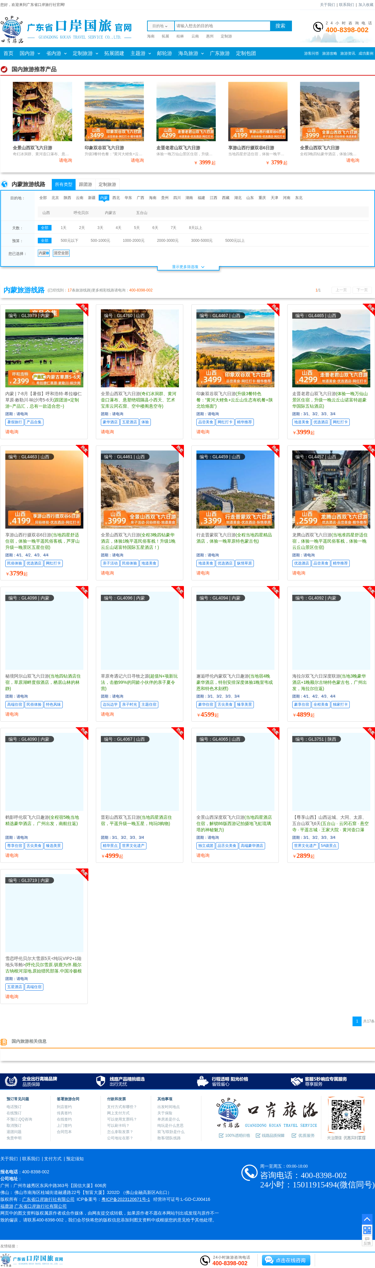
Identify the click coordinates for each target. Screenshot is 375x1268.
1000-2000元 (133, 240)
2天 (82, 228)
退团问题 (14, 1132)
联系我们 (346, 4)
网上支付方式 (118, 1113)
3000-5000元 (202, 240)
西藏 (225, 198)
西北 (116, 198)
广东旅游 (220, 53)
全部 (43, 198)
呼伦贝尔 (81, 213)
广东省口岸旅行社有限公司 (48, 1199)
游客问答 (311, 53)
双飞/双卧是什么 (171, 1132)
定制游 (226, 36)
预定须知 (75, 1158)
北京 (55, 198)
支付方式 (53, 1158)
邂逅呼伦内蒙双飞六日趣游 (234, 682)
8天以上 (195, 228)
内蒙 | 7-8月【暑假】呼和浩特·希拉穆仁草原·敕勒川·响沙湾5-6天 (43, 400)
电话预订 (14, 1107)
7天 (174, 228)
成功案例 (365, 53)
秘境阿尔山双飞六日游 (43, 682)
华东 (128, 198)
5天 (137, 228)
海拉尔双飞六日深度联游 (329, 682)
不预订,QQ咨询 (19, 1119)
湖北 (238, 198)
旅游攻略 (329, 53)
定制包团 (246, 53)
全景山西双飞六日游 (32, 147)
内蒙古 (110, 213)
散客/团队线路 (169, 1138)
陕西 (67, 198)
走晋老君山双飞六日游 (178, 147)
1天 (64, 228)
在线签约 (64, 1119)
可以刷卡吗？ (118, 1125)
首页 (8, 53)
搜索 (280, 25)
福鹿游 (6, 1206)
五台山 (141, 213)
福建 (201, 198)
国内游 (30, 53)
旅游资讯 (347, 53)
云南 (195, 36)
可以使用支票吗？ (122, 1119)
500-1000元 (101, 240)
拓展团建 (114, 53)
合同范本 (64, 1132)
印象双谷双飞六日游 (104, 147)
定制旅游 (85, 53)
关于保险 (164, 1113)
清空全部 (61, 253)
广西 (140, 198)
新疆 (92, 198)
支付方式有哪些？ (122, 1107)
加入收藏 (365, 4)
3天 (100, 228)
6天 (155, 228)
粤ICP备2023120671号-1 (125, 1199)
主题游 (141, 53)
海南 (151, 36)
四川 (177, 198)
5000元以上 (235, 240)
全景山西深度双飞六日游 (234, 823)
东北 (299, 198)
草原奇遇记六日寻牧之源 (139, 682)
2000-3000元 (168, 240)
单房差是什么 (168, 1119)
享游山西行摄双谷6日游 (251, 147)
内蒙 (104, 198)
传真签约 (64, 1113)
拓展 (165, 36)
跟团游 (85, 184)
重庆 (262, 198)
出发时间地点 (168, 1107)
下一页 (362, 290)
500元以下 (69, 240)
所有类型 (63, 184)
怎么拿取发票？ (120, 1132)
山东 (250, 198)
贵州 (165, 198)
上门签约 (64, 1125)
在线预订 (14, 1113)
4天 (119, 228)
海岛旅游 (191, 53)
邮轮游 (164, 53)
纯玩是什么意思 (170, 1125)
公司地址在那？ (120, 1138)
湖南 (189, 198)
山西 (46, 213)
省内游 (56, 53)
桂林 (180, 36)
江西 (213, 198)
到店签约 (64, 1107)
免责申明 (14, 1138)
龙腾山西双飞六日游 (330, 541)
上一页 (341, 290)
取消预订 (14, 1125)
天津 (274, 198)
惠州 (210, 36)
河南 (286, 198)
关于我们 (327, 4)
